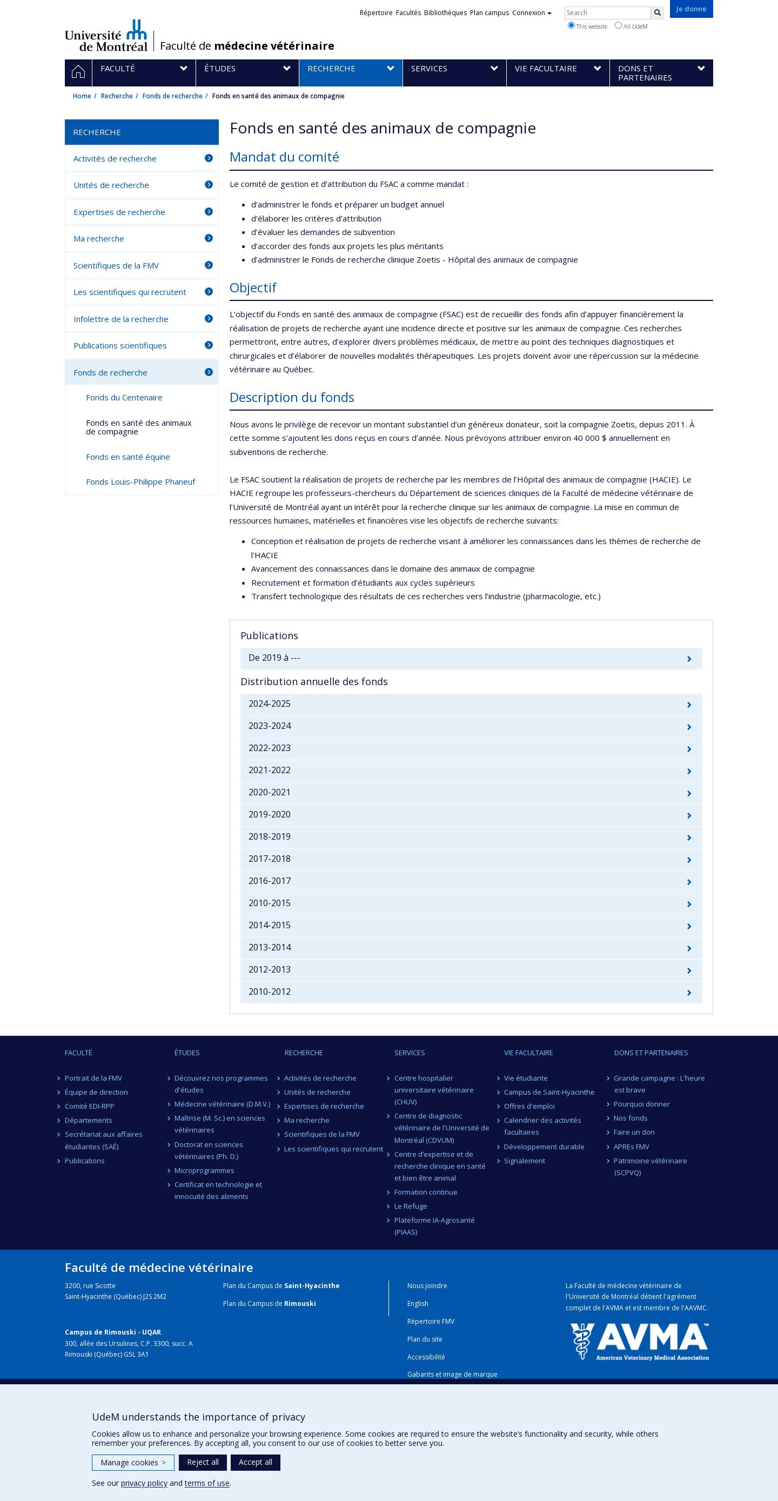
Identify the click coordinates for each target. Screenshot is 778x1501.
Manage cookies (133, 1462)
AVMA (614, 1307)
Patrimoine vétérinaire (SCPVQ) (651, 1166)
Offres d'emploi (529, 1106)
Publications (85, 1160)
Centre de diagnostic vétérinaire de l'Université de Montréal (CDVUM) (441, 1127)
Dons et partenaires (651, 1052)
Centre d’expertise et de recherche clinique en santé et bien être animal (440, 1166)
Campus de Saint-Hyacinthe (549, 1092)
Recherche (117, 95)
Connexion (532, 12)
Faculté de (247, 46)
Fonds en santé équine (128, 456)
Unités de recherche (111, 184)
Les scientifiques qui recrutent (129, 291)
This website (587, 26)
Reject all (203, 1462)
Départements (88, 1120)
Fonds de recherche (173, 95)
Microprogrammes (204, 1170)
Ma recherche (98, 238)
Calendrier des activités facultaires (542, 1126)
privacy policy (144, 1483)
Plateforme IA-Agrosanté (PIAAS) (434, 1226)
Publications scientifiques (120, 345)
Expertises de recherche (119, 211)
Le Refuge (410, 1206)
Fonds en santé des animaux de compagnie (139, 427)
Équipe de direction (96, 1092)
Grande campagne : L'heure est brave (660, 1084)
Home (82, 95)
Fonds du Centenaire (124, 397)
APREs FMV (632, 1146)
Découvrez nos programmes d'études (221, 1084)
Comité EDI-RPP (90, 1106)
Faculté (78, 1052)
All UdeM (631, 26)
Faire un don (634, 1132)
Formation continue (426, 1192)
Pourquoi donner (642, 1104)
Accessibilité (426, 1357)
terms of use (207, 1483)
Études (187, 1052)
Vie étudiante (526, 1078)
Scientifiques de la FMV (116, 265)
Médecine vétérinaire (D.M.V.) (222, 1104)
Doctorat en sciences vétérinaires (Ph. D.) (209, 1150)
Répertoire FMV (430, 1321)
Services (409, 1052)
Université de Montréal (106, 35)
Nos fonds (631, 1118)
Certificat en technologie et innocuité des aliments (218, 1190)
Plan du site (424, 1339)
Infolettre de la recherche (121, 318)
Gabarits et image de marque (452, 1374)
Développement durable (544, 1146)
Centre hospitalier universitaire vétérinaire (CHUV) (434, 1090)
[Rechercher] (657, 12)
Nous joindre (427, 1285)
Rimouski (300, 1303)
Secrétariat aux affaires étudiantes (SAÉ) (104, 1140)
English (417, 1303)
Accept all (255, 1462)
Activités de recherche (115, 158)
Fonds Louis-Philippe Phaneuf (140, 481)
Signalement (524, 1160)
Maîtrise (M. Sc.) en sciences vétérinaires (220, 1124)
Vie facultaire (528, 1052)
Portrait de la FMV (93, 1078)
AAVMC (696, 1307)
